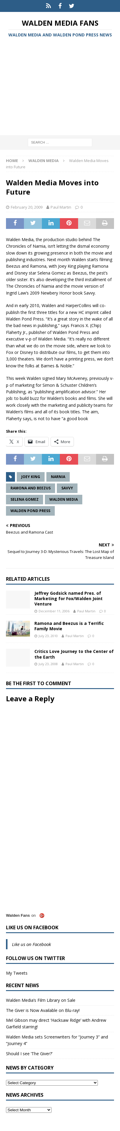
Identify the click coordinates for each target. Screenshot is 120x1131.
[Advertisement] (60, 87)
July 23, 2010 (48, 636)
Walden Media (63, 499)
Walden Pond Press (30, 510)
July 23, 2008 (48, 664)
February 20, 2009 (26, 207)
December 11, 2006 (54, 611)
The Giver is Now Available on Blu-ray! (43, 1010)
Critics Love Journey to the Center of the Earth (74, 654)
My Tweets (17, 973)
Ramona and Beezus (30, 488)
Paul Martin (61, 207)
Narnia (58, 476)
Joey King (30, 476)
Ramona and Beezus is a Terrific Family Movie (69, 625)
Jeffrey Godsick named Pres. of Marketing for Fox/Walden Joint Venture (68, 598)
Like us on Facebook (32, 927)
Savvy (67, 488)
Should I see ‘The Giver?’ (29, 1053)
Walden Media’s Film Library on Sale (40, 1000)
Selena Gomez (24, 499)
